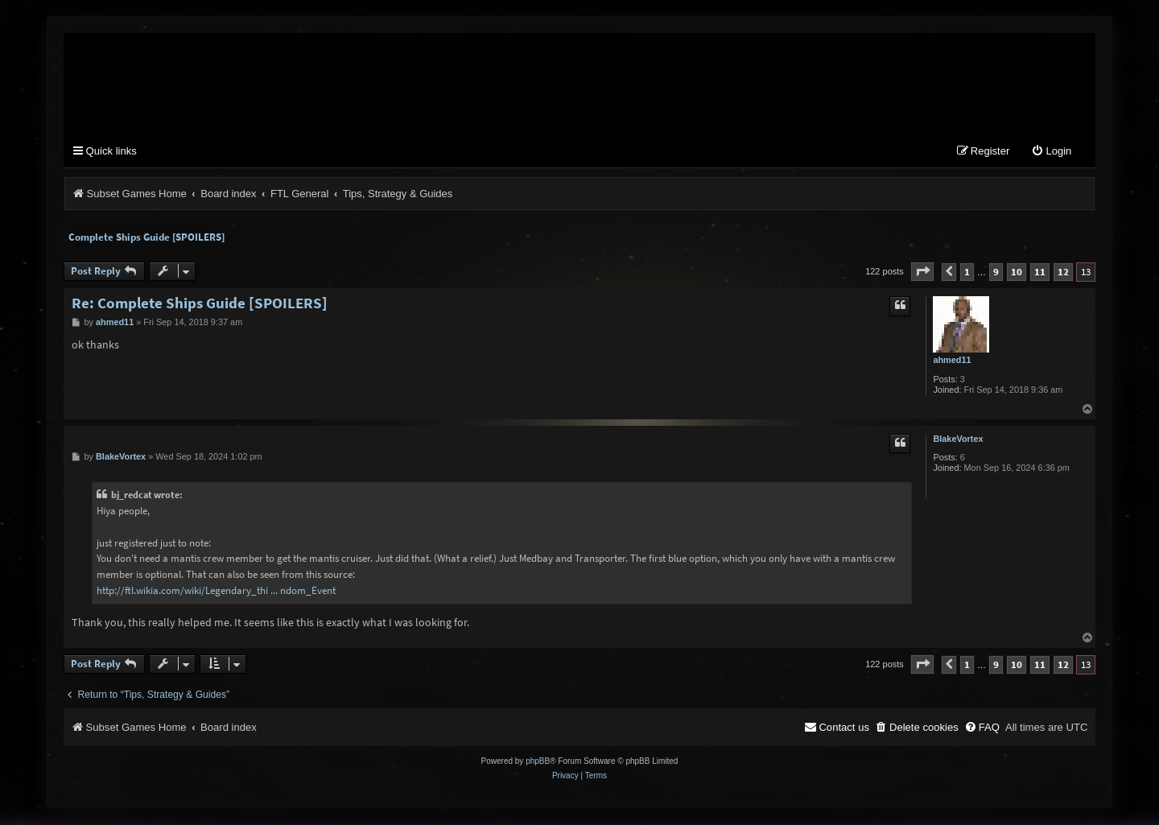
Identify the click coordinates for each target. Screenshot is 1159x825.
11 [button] (1040, 272)
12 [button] (1063, 272)
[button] (922, 272)
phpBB (538, 761)
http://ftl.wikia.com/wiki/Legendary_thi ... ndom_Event (216, 591)
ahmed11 (952, 360)
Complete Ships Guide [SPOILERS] (146, 238)
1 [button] (967, 272)
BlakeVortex (958, 439)
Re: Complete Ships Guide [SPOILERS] (200, 304)
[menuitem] (1051, 152)
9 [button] (996, 272)
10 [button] (1016, 272)
